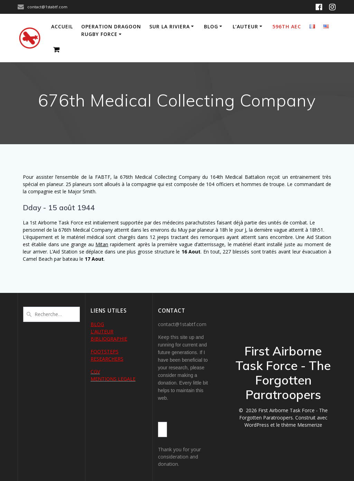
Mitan (101, 244)
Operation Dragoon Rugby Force (111, 30)
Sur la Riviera (169, 26)
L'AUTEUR (102, 331)
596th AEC (286, 26)
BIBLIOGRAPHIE (109, 338)
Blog (211, 26)
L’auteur (245, 26)
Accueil (62, 26)
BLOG (97, 324)
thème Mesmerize (301, 425)
